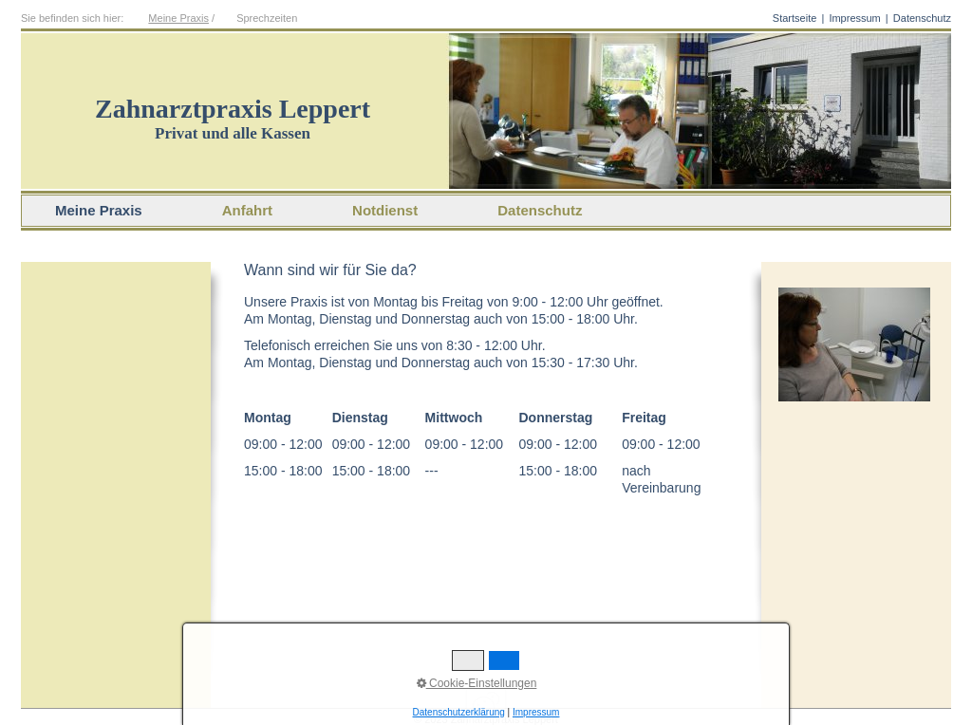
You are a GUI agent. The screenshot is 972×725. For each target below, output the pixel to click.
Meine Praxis (178, 18)
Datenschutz (922, 18)
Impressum (854, 18)
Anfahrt (247, 210)
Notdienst (385, 210)
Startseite (794, 18)
